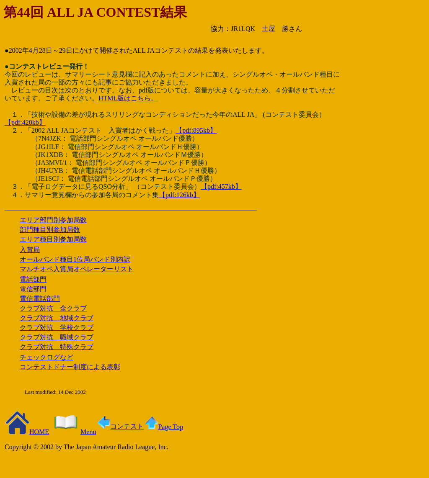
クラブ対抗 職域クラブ (56, 337)
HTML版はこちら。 (128, 98)
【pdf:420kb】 (25, 122)
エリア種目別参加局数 (53, 239)
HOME (27, 431)
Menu (73, 431)
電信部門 (33, 289)
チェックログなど (46, 357)
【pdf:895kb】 (196, 130)
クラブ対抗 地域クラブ (56, 317)
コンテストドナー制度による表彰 (70, 366)
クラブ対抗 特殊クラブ (56, 346)
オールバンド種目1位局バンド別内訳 (75, 259)
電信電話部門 (40, 298)
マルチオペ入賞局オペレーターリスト (77, 268)
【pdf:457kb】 (221, 186)
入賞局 (30, 249)
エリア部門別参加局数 (53, 220)
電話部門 (33, 279)
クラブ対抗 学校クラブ (56, 327)
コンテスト (121, 426)
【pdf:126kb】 (179, 194)
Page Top (164, 426)
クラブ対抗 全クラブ (53, 308)
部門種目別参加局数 (50, 229)
